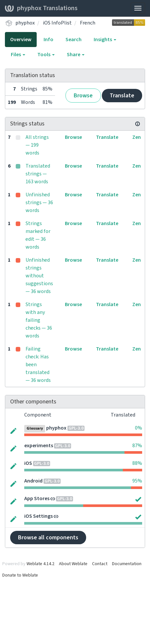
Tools (46, 54)
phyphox (25, 22)
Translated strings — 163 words (38, 173)
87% (137, 445)
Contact (99, 564)
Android (33, 480)
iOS (28, 463)
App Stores (36, 498)
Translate (122, 95)
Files (18, 54)
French (87, 22)
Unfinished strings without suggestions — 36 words (39, 275)
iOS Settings (38, 516)
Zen (136, 137)
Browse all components (48, 537)
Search (74, 39)
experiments (38, 445)
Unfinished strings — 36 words (39, 202)
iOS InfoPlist (57, 22)
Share (75, 54)
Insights (105, 39)
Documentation (126, 564)
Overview (20, 39)
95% (137, 480)
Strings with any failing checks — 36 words (39, 320)
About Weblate (73, 564)
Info (48, 39)
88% (137, 463)
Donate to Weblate (20, 575)
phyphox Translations (41, 8)
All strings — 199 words (37, 145)
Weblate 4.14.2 (40, 564)
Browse (83, 95)
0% (138, 428)
